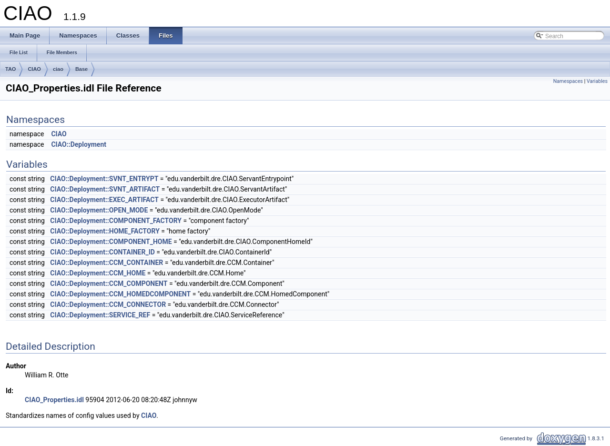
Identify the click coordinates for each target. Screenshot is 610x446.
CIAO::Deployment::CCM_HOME (97, 273)
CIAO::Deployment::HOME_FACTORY (104, 231)
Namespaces (568, 81)
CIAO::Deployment (78, 144)
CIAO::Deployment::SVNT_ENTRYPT (104, 178)
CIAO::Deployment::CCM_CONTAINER (106, 262)
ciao (58, 69)
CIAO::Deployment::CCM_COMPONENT (108, 283)
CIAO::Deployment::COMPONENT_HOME (111, 241)
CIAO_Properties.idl (54, 400)
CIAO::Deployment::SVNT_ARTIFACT (105, 189)
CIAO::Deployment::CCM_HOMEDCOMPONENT (120, 294)
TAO (10, 69)
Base (81, 69)
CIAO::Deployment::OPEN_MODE (99, 210)
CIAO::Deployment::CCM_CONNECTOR (108, 304)
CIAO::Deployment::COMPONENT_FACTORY (116, 220)
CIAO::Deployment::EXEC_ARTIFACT (104, 199)
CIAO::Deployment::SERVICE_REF (100, 315)
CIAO (34, 69)
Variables (597, 81)
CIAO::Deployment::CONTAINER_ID (102, 252)
